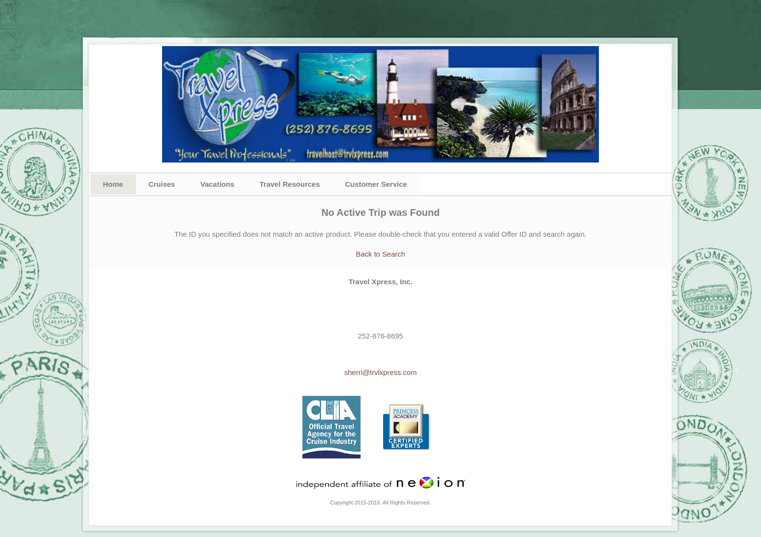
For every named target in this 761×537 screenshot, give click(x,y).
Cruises (162, 184)
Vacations (217, 184)
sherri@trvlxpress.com (380, 372)
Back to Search (380, 254)
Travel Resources (290, 184)
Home (113, 184)
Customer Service (376, 184)
